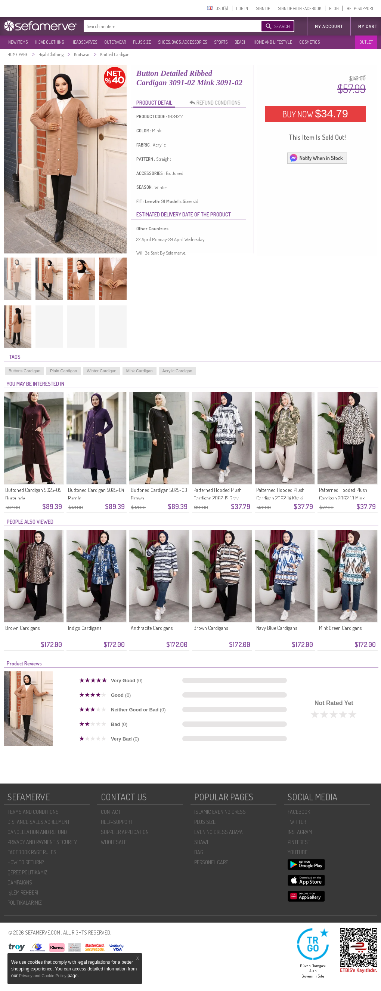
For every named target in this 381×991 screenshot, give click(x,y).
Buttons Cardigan (24, 371)
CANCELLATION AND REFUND (37, 832)
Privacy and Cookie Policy (43, 975)
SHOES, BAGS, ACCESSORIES (182, 42)
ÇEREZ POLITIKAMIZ (27, 872)
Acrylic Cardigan (177, 371)
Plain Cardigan (63, 371)
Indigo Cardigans (84, 628)
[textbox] (165, 26)
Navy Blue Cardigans (276, 628)
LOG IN (242, 8)
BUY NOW (315, 114)
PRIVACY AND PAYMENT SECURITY (42, 842)
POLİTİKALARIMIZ (24, 902)
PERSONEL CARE (211, 862)
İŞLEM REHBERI (22, 892)
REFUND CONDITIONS (217, 102)
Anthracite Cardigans (152, 628)
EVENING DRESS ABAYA (218, 832)
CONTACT (111, 812)
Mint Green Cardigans (340, 628)
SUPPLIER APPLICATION (125, 832)
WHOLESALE (114, 842)
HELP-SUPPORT (360, 8)
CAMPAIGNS (19, 882)
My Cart (367, 26)
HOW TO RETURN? (25, 862)
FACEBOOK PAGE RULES (31, 852)
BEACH (241, 42)
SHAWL (201, 842)
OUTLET (366, 42)
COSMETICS (309, 42)
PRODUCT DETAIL (154, 102)
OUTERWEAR (115, 42)
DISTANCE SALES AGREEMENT (38, 822)
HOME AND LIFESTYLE (273, 42)
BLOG (334, 8)
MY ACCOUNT (329, 26)
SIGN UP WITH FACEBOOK (299, 8)
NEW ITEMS (18, 42)
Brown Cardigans (22, 628)
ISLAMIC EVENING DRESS (220, 812)
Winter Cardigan (101, 371)
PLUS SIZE (142, 42)
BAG (198, 852)
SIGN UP (263, 8)
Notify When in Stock (316, 157)
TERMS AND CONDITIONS (33, 812)
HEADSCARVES (84, 42)
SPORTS (220, 42)
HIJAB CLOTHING (49, 42)
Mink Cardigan (139, 371)
